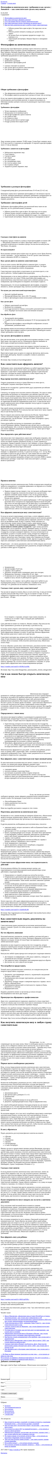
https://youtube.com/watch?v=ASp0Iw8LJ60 (15, 909)
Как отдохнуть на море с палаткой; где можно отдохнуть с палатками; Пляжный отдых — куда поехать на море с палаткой (28, 1425)
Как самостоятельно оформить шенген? (18, 20)
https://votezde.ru (14, 1452)
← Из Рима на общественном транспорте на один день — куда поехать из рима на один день (25, 1355)
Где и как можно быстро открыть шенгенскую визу (21, 21)
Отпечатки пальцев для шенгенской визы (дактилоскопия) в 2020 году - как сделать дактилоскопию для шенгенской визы (28, 1320)
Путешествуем (9, 1415)
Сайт (2, 1392)
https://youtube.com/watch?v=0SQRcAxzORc (15, 666)
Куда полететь (9, 1413)
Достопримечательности (13, 1410)
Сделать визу (9, 1417)
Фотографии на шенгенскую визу (16, 18)
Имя (3, 1385)
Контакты (4, 1455)
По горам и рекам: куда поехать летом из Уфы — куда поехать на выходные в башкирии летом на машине (26, 1439)
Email (3, 1388)
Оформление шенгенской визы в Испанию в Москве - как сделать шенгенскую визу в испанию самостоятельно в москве (26, 1334)
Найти (21, 1401)
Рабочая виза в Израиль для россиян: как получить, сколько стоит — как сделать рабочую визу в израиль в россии (27, 1435)
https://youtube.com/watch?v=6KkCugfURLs (15, 1299)
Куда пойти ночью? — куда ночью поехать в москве (22, 1445)
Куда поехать (9, 1411)
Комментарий (5, 1381)
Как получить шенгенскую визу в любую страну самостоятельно (26, 25)
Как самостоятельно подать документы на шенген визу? (23, 23)
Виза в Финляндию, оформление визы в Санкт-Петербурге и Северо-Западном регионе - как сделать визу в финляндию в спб (27, 1317)
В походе (8, 1408)
